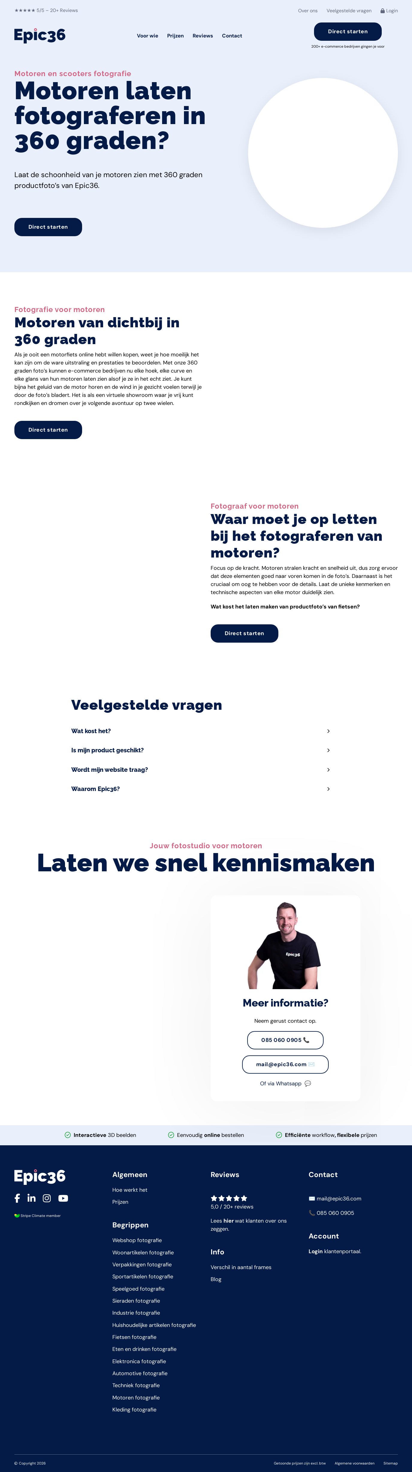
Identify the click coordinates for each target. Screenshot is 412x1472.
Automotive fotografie (139, 1373)
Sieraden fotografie (136, 1300)
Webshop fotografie (137, 1240)
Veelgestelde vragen (349, 10)
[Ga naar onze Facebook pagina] (17, 1199)
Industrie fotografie (136, 1312)
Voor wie (147, 35)
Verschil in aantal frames (241, 1267)
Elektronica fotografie (139, 1361)
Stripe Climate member (40, 1215)
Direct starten (348, 31)
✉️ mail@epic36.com (335, 1198)
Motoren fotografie (136, 1397)
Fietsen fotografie (134, 1337)
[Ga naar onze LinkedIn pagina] (31, 1199)
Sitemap (391, 1463)
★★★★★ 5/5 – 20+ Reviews (46, 10)
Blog (216, 1279)
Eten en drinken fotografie (144, 1349)
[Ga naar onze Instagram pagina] (47, 1199)
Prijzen (175, 35)
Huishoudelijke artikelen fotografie (154, 1325)
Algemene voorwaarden (355, 1463)
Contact (232, 35)
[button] (206, 726)
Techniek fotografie (136, 1385)
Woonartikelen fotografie (143, 1252)
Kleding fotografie (134, 1409)
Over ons (308, 10)
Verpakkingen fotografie (142, 1264)
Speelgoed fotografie (138, 1288)
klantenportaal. (335, 1251)
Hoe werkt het (129, 1190)
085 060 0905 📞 (285, 1040)
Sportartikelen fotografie (142, 1276)
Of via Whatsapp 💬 (285, 1083)
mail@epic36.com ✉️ (285, 1064)
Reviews (203, 35)
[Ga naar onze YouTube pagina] (63, 1199)
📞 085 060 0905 (331, 1213)
